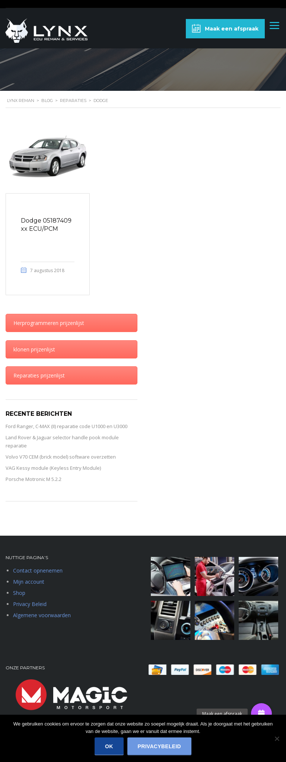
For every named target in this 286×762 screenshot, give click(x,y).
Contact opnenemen (38, 570)
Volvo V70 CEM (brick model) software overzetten (61, 456)
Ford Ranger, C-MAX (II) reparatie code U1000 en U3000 (66, 426)
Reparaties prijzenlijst (39, 375)
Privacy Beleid (30, 604)
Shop (19, 592)
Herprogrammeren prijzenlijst (48, 322)
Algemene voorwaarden (42, 615)
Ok (109, 746)
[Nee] (276, 738)
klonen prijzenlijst (34, 349)
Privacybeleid (159, 746)
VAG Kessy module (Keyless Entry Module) (53, 468)
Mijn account (28, 581)
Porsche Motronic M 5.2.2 (33, 479)
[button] (261, 713)
